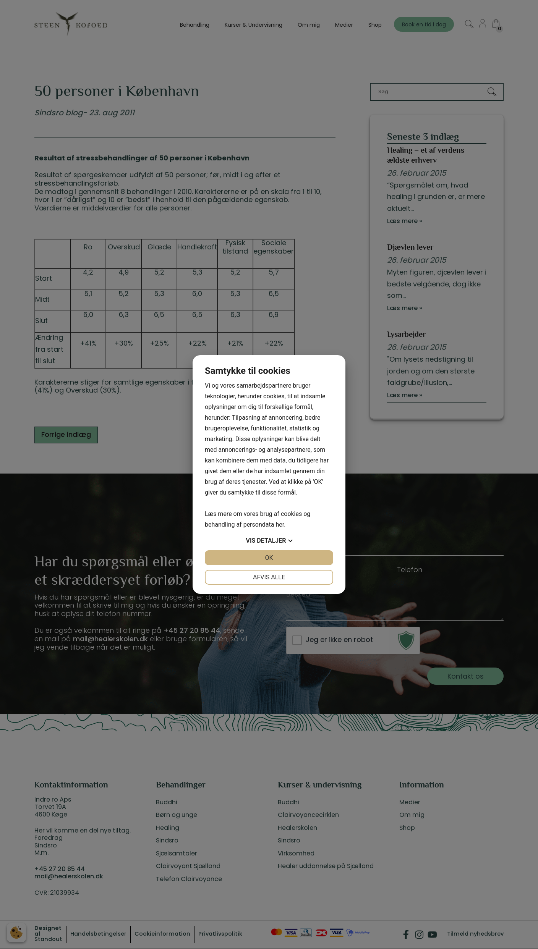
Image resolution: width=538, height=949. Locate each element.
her (279, 524)
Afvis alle (269, 577)
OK (269, 557)
